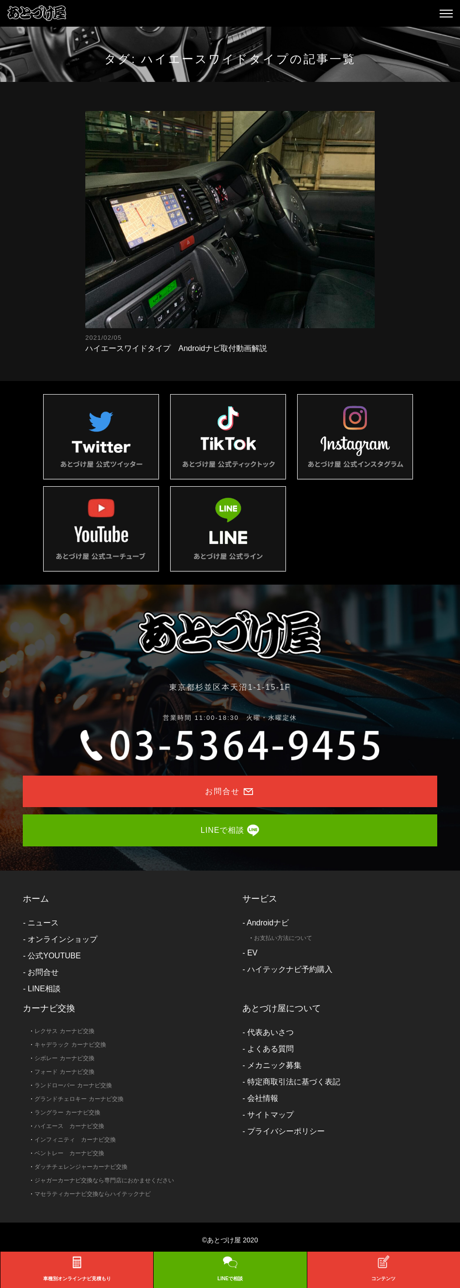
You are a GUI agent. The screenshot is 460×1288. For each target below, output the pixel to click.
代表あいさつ (270, 1032)
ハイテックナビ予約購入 (290, 969)
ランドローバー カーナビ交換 (72, 1085)
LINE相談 (44, 989)
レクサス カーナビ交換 (64, 1031)
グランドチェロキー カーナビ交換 (78, 1099)
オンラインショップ (62, 939)
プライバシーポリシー (286, 1131)
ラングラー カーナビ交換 (67, 1112)
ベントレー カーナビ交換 (69, 1153)
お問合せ (43, 972)
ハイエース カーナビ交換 (69, 1126)
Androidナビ (268, 923)
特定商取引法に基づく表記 (293, 1082)
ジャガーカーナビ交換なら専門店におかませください (104, 1180)
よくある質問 (270, 1049)
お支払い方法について (283, 938)
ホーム (36, 899)
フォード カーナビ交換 (64, 1071)
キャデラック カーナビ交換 (70, 1044)
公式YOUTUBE (54, 956)
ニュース (43, 923)
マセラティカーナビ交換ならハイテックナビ (92, 1194)
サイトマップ (270, 1115)
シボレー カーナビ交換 (64, 1058)
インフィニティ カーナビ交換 (75, 1139)
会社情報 (262, 1098)
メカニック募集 (274, 1065)
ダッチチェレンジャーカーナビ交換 (80, 1166)
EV (252, 953)
